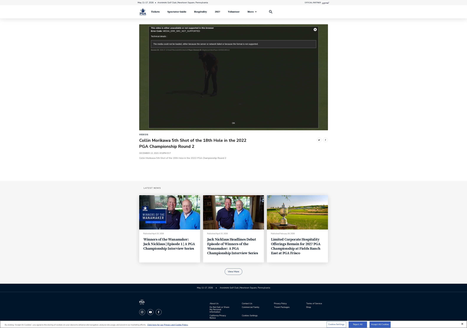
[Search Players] (270, 12)
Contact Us (247, 303)
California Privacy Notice (218, 316)
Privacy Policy (280, 303)
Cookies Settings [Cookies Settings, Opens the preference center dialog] (336, 324)
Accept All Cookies (380, 324)
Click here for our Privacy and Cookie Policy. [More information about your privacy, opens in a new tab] (167, 325)
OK (233, 123)
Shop (308, 307)
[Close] (462, 324)
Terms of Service (314, 303)
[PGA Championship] (143, 11)
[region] (233, 324)
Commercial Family (250, 307)
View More (233, 271)
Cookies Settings (250, 315)
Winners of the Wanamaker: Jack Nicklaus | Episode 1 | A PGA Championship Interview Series (169, 244)
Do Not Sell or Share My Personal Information (219, 309)
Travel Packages (282, 307)
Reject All (357, 324)
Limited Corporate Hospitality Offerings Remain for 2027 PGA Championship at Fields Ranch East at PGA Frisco (295, 246)
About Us (214, 303)
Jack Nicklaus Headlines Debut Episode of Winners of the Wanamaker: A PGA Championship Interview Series (232, 246)
